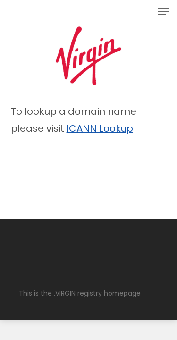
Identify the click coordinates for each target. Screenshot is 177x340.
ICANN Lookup (100, 128)
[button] (163, 11)
